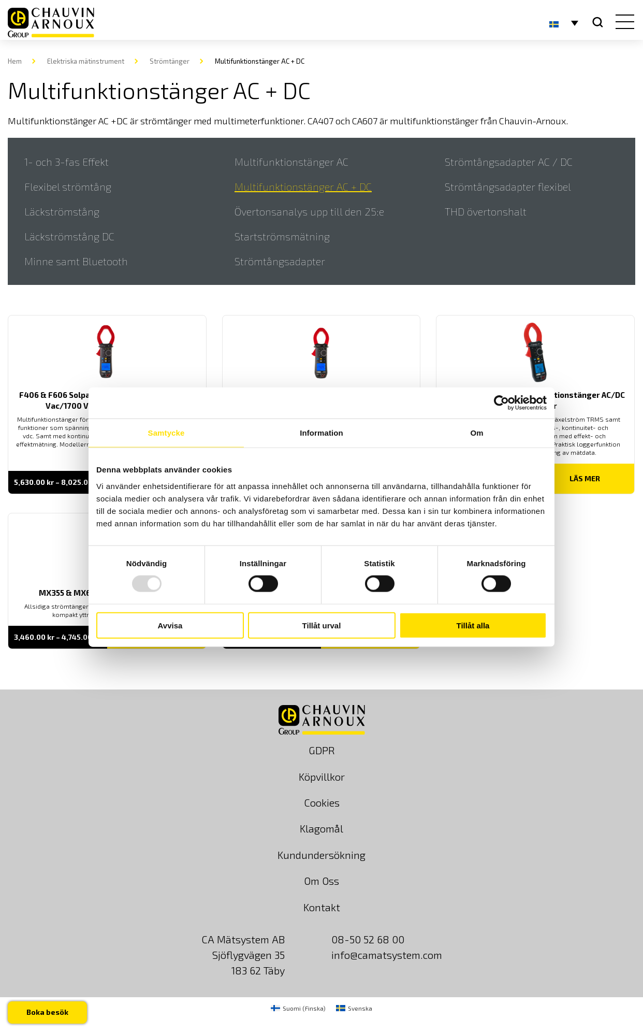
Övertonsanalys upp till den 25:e (309, 211)
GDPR (322, 750)
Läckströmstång (61, 211)
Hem (15, 61)
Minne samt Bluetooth (76, 261)
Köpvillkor (322, 776)
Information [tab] (321, 432)
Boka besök (47, 1012)
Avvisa (170, 625)
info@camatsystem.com (386, 955)
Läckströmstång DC (69, 236)
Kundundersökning (321, 855)
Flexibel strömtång (67, 186)
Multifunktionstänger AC (291, 161)
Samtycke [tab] (166, 432)
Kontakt (321, 907)
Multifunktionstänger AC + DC (303, 186)
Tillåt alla (473, 625)
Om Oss (321, 880)
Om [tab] (476, 432)
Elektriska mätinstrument (85, 61)
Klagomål (321, 828)
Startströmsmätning (282, 236)
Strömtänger (169, 61)
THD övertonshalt (486, 211)
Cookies (322, 802)
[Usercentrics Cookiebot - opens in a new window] (501, 403)
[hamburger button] (622, 23)
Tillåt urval (321, 625)
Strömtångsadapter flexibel (508, 186)
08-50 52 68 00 (367, 939)
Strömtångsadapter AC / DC (509, 161)
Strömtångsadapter (280, 261)
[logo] (51, 22)
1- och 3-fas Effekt (66, 161)
